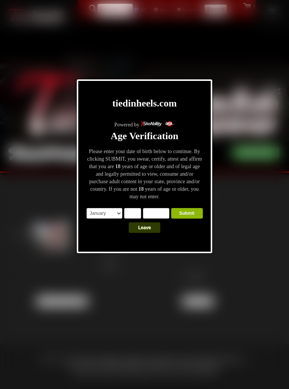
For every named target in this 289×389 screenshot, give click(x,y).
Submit (187, 213)
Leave (144, 227)
